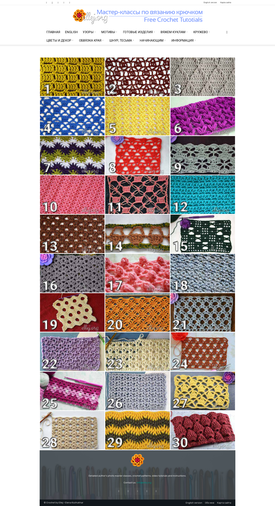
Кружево (201, 32)
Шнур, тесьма (121, 40)
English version (210, 2)
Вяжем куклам (174, 32)
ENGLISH (71, 32)
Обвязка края (91, 40)
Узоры (89, 32)
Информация (183, 40)
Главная (53, 32)
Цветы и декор (59, 40)
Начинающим (152, 40)
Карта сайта (225, 2)
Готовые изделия (139, 32)
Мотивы (109, 32)
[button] (227, 32)
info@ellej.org (144, 482)
